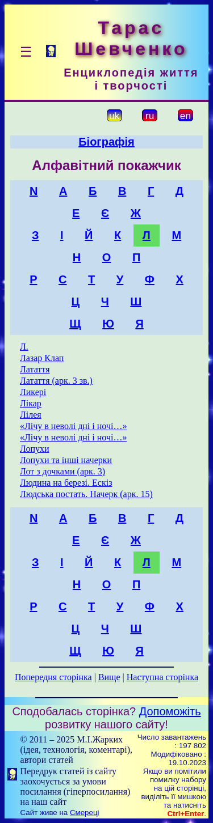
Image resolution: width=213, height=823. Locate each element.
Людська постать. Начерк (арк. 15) (86, 494)
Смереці (84, 812)
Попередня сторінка (53, 677)
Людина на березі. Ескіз (66, 482)
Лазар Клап (42, 358)
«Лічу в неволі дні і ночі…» (73, 426)
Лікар (30, 403)
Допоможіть (170, 711)
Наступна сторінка (162, 677)
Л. (24, 346)
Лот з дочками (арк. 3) (62, 471)
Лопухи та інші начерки (66, 460)
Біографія (106, 141)
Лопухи (34, 448)
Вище (109, 677)
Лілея (30, 414)
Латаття (35, 369)
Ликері (33, 392)
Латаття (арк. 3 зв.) (56, 380)
